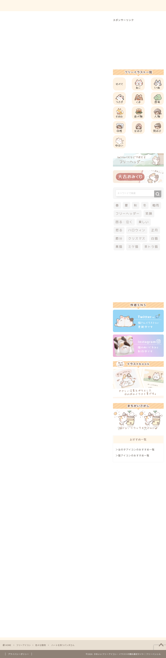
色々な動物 (12, 23)
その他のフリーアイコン (34, 329)
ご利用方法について (106, 5)
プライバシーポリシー (18, 654)
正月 (154, 230)
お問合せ (129, 5)
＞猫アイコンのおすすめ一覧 (132, 455)
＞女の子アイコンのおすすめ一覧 (135, 449)
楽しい (144, 222)
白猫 (154, 238)
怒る (119, 230)
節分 (119, 238)
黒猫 (119, 247)
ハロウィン (136, 230)
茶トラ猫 (151, 247)
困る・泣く (124, 222)
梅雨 (155, 205)
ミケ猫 (133, 247)
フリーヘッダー (128, 213)
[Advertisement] (68, 143)
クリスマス (136, 238)
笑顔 (148, 213)
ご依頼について (150, 5)
